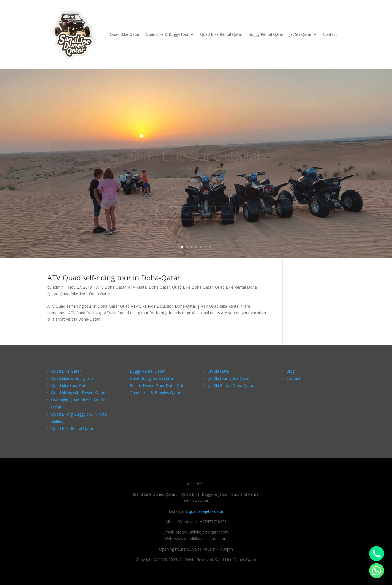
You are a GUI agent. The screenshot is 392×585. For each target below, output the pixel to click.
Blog (290, 371)
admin (58, 287)
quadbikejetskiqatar (206, 511)
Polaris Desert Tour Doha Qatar (158, 385)
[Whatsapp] (376, 570)
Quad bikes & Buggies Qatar (155, 392)
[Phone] (376, 553)
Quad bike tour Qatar (70, 385)
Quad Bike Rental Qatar (221, 34)
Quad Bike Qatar (125, 34)
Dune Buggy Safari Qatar (152, 378)
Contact (330, 34)
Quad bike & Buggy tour (167, 34)
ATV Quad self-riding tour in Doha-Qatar (113, 278)
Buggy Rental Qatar (265, 34)
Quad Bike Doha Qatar (192, 287)
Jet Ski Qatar (300, 34)
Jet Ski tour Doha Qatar (229, 378)
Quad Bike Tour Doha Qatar (85, 293)
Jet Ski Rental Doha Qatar (231, 385)
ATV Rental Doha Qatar (149, 287)
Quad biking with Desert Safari (78, 392)
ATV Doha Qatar (111, 287)
